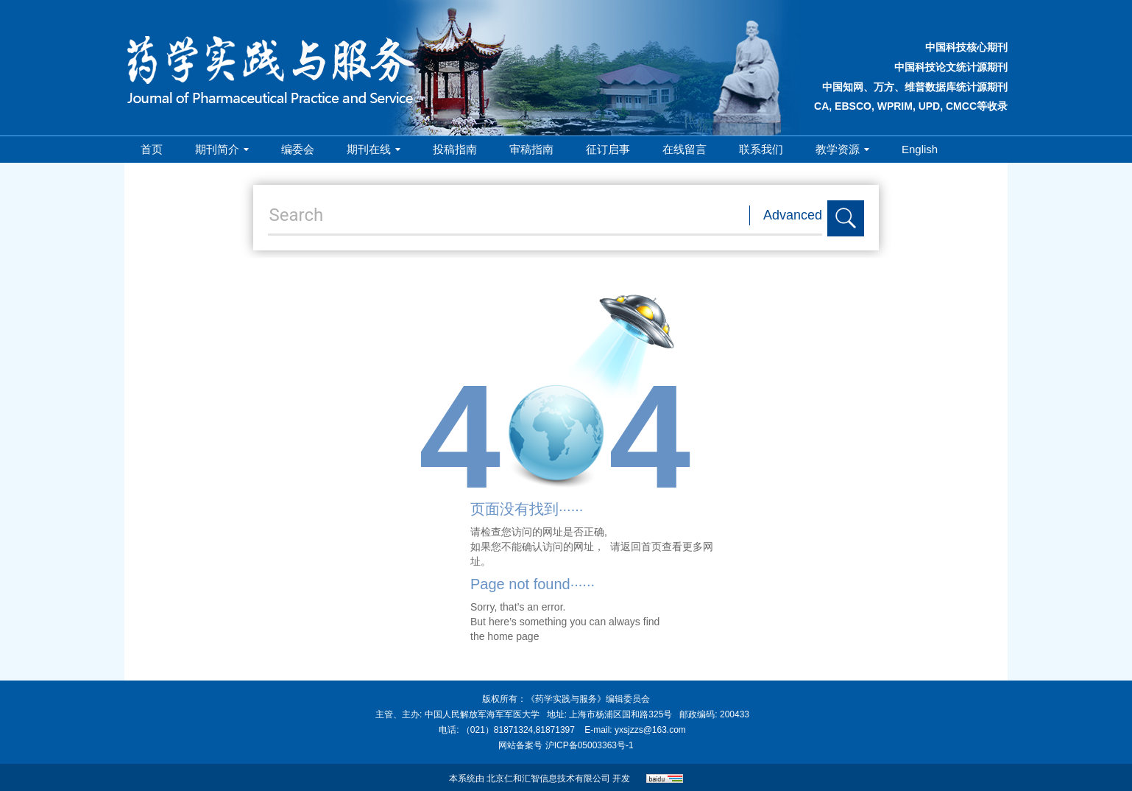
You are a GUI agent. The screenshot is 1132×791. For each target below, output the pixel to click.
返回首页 (641, 546)
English (920, 149)
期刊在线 (373, 149)
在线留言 (684, 149)
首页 (152, 149)
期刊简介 (222, 149)
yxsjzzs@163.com (650, 730)
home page (513, 636)
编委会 (297, 149)
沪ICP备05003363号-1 (589, 745)
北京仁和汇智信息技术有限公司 (548, 778)
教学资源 (842, 149)
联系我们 (761, 149)
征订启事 (608, 149)
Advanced (792, 215)
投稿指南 (455, 149)
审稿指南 (531, 149)
